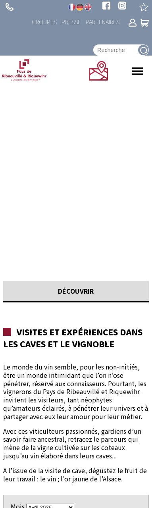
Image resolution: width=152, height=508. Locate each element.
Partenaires (102, 21)
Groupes (44, 21)
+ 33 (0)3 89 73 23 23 (9, 7)
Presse (71, 21)
